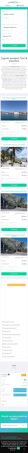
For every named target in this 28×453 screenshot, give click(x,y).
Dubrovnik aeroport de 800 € (9, 344)
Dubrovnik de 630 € (7, 340)
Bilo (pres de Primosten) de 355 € (11, 325)
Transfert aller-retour (9, 39)
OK (18, 448)
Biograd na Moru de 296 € (9, 328)
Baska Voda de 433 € (8, 322)
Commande (14, 138)
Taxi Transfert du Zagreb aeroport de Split (14, 144)
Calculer (14, 45)
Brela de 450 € (6, 331)
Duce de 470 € (6, 347)
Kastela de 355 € (7, 353)
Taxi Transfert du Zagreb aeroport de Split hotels (14, 191)
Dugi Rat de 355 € (7, 350)
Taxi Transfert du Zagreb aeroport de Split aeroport (14, 235)
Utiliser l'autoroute (8, 30)
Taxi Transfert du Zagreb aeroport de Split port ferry (14, 98)
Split (9, 375)
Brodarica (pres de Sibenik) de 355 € (11, 334)
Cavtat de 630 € (6, 337)
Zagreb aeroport (4, 375)
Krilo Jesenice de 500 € (8, 356)
